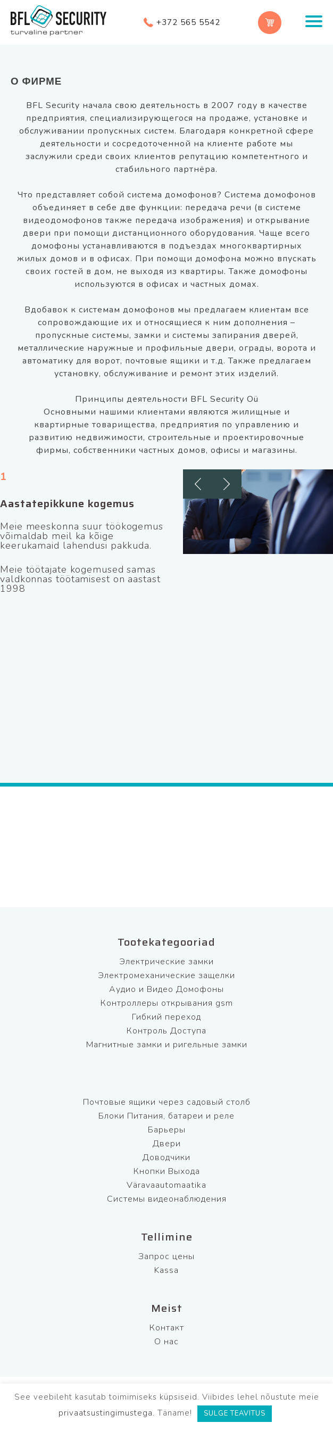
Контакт (166, 1328)
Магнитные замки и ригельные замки (166, 1044)
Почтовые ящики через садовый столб (167, 1102)
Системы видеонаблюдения (167, 1199)
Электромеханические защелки (166, 975)
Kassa (166, 1270)
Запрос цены (166, 1256)
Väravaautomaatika (166, 1185)
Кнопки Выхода (167, 1171)
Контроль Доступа (166, 1031)
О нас (166, 1341)
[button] (197, 484)
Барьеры (167, 1130)
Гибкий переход (166, 1017)
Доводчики (166, 1157)
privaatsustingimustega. (107, 1413)
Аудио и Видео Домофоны (166, 989)
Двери (167, 1143)
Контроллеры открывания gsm (167, 1003)
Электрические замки (166, 961)
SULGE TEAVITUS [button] (234, 1413)
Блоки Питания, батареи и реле (166, 1116)
